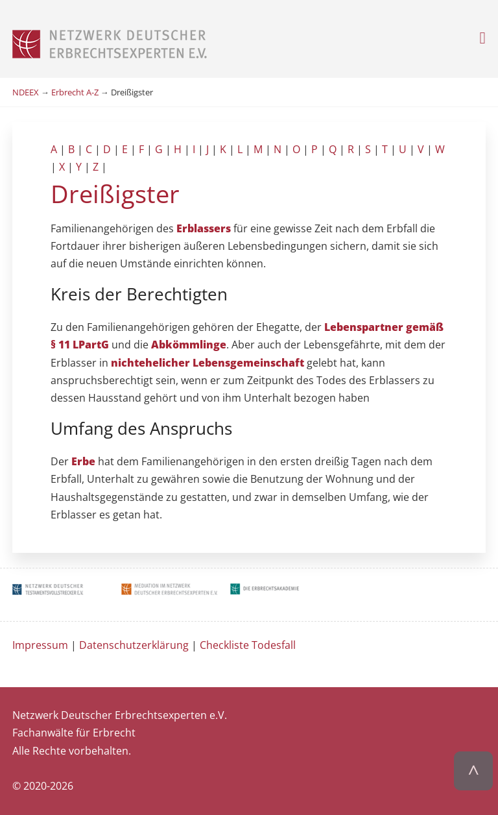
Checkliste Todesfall (248, 645)
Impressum (40, 645)
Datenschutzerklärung (134, 645)
